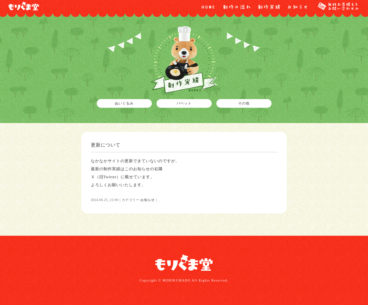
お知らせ (148, 200)
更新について (105, 144)
